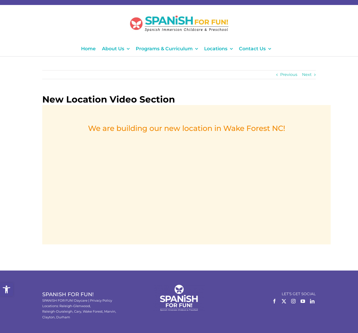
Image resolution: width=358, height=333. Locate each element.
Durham (63, 317)
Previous (288, 74)
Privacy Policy (101, 300)
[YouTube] (303, 301)
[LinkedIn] (312, 301)
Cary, (78, 311)
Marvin (109, 311)
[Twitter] (284, 301)
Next (307, 74)
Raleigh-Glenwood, (75, 306)
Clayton (48, 317)
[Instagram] (293, 301)
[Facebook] (274, 301)
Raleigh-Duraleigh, (58, 311)
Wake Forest (93, 311)
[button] (6, 289)
